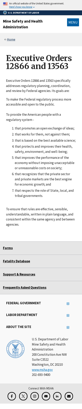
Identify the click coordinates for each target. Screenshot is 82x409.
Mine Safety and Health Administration (23, 24)
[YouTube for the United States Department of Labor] (46, 396)
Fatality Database (16, 261)
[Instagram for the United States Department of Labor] (34, 396)
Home (11, 39)
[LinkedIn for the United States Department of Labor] (57, 396)
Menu (73, 22)
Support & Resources (19, 274)
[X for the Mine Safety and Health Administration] (23, 396)
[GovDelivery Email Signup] (69, 396)
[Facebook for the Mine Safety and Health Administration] (12, 396)
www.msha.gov (42, 370)
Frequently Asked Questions (24, 287)
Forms (8, 248)
